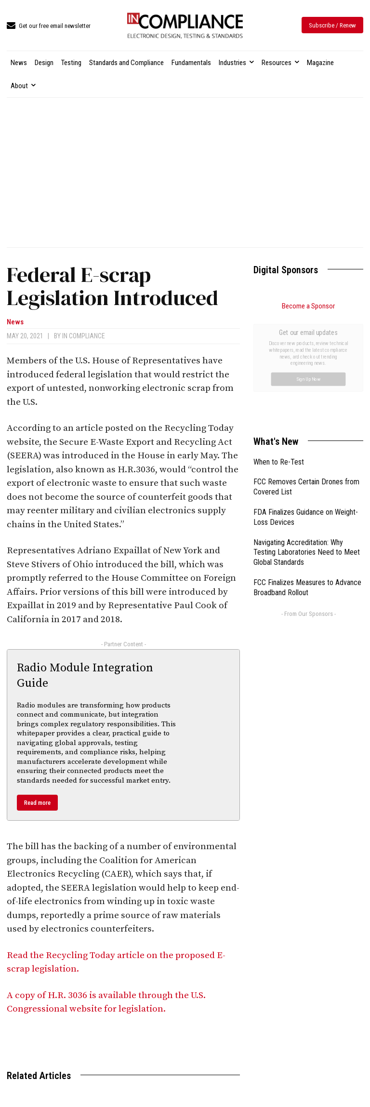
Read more (37, 802)
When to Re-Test (278, 353)
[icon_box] (49, 26)
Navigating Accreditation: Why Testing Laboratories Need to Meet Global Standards (306, 444)
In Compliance (83, 336)
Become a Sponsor (308, 306)
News (15, 322)
